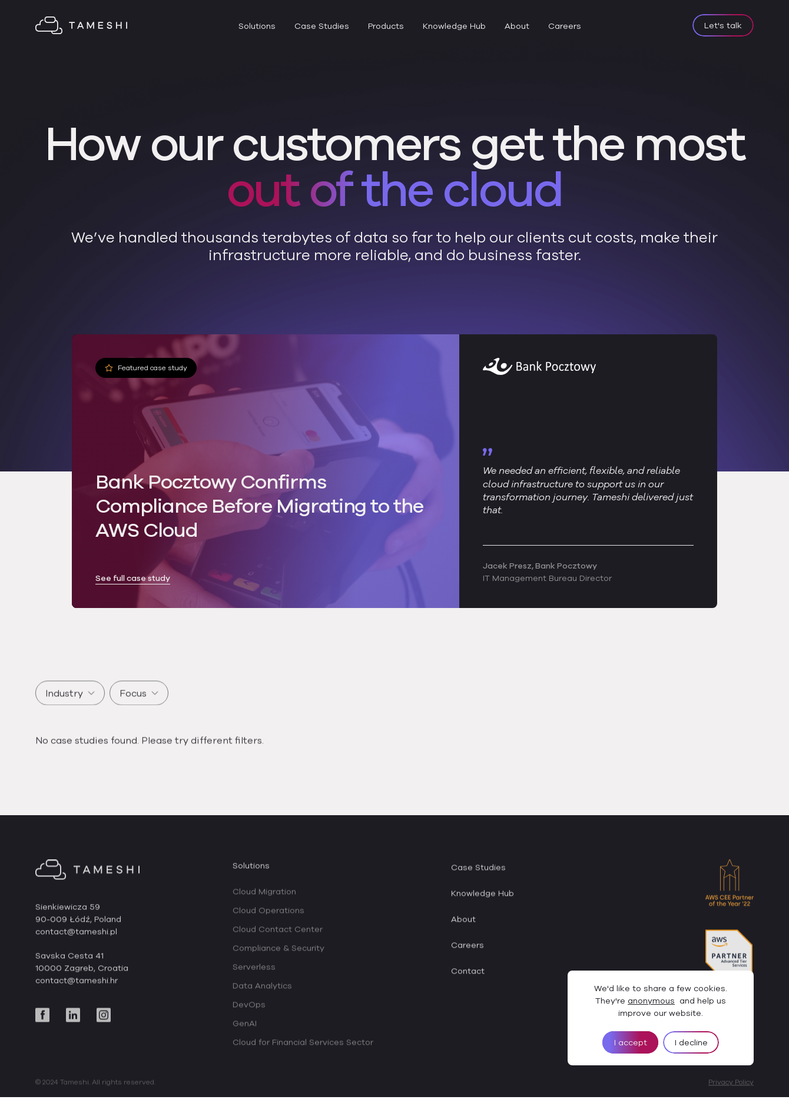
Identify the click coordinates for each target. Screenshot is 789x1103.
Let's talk (723, 25)
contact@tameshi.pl (76, 940)
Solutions (257, 26)
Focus (139, 701)
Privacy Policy (731, 1091)
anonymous (651, 1000)
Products (386, 26)
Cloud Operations (268, 919)
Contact (468, 980)
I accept (630, 1042)
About (517, 26)
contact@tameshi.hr (76, 989)
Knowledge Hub (454, 26)
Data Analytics (262, 994)
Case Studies (321, 26)
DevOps (249, 1013)
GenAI (245, 1032)
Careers (564, 26)
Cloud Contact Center (278, 938)
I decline (691, 1042)
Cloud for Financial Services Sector (303, 1051)
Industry (70, 701)
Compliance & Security (278, 957)
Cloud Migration (264, 900)
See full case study (132, 578)
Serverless (254, 976)
